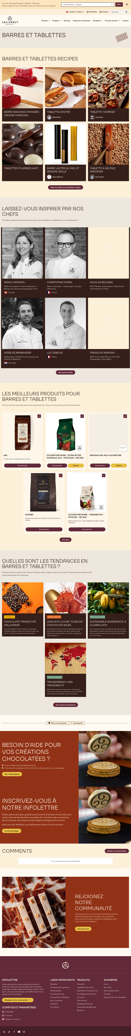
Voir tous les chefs (65, 372)
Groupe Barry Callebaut (59, 997)
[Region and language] (87, 4)
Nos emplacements (111, 991)
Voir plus (65, 540)
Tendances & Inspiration (81, 21)
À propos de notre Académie (115, 997)
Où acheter (54, 1007)
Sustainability (55, 991)
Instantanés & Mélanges (86, 1007)
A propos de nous (57, 994)
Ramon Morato (58, 177)
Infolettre (54, 1004)
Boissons (80, 1010)
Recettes (67, 21)
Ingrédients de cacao (85, 987)
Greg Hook (99, 117)
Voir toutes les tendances (65, 705)
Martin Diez (57, 117)
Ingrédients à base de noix (87, 991)
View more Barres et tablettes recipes (66, 187)
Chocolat (80, 984)
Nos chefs (108, 987)
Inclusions (81, 997)
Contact (125, 21)
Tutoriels (107, 994)
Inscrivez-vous (83, 929)
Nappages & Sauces (85, 1004)
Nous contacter (56, 1000)
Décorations (82, 1000)
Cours (106, 984)
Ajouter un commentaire (116, 851)
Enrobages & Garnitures (86, 994)
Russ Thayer (100, 177)
